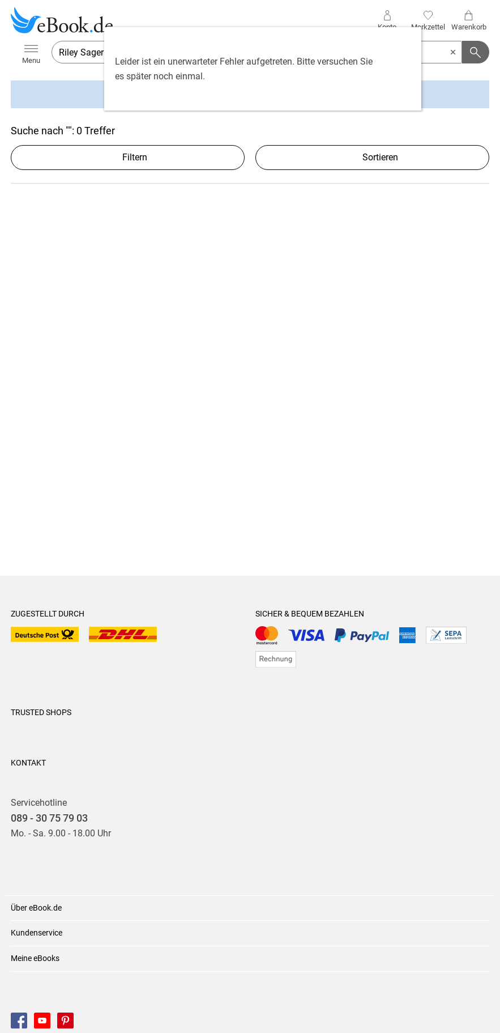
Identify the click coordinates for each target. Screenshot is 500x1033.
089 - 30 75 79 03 (49, 818)
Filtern (128, 157)
